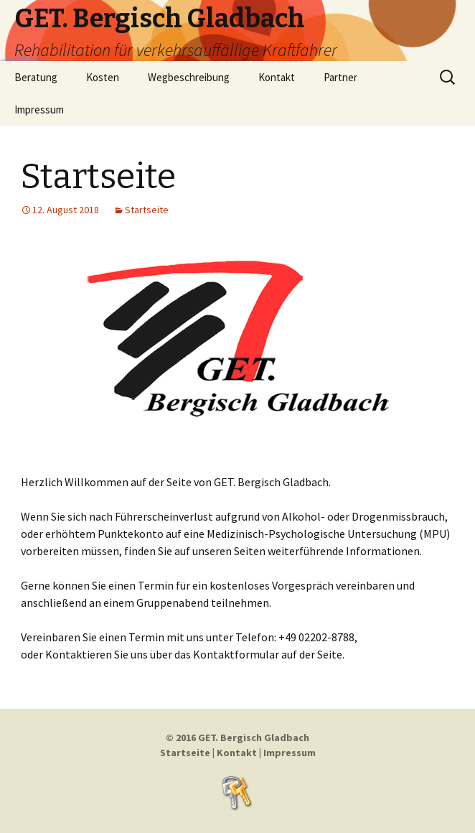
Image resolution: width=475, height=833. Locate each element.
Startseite (98, 176)
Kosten (102, 77)
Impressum (39, 109)
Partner (340, 77)
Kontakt (276, 77)
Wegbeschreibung (189, 77)
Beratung (35, 77)
